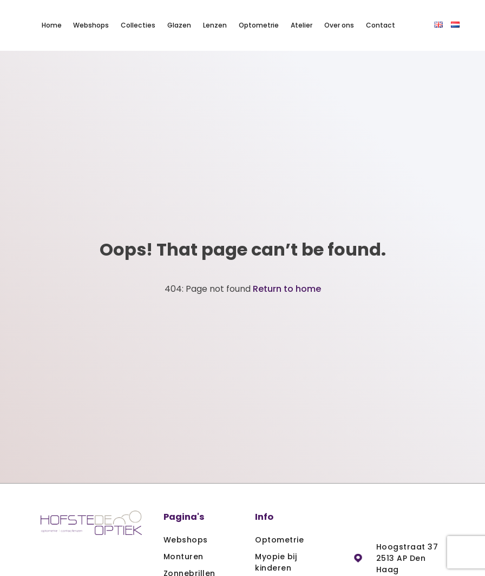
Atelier (301, 25)
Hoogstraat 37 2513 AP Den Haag (407, 558)
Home (52, 25)
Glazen (179, 25)
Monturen (183, 556)
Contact (380, 25)
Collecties (138, 25)
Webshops (91, 25)
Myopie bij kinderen (276, 562)
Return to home (287, 289)
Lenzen (215, 25)
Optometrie (259, 25)
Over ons (339, 25)
